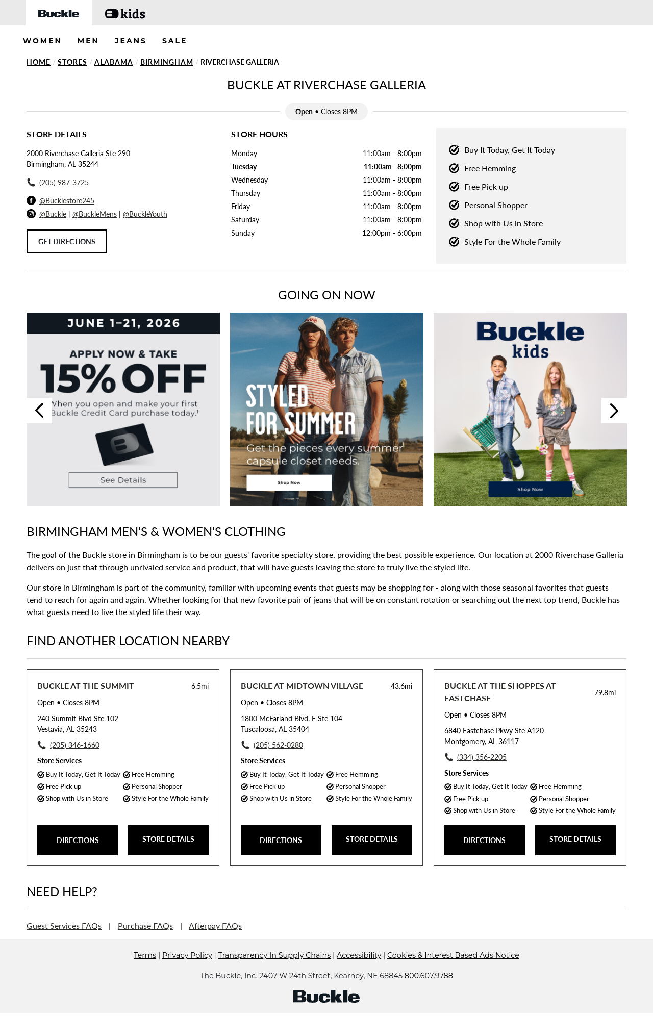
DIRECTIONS (78, 840)
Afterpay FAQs (215, 925)
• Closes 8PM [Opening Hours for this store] (68, 702)
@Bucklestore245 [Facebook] (66, 200)
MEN (88, 40)
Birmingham (166, 62)
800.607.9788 (429, 991)
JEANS (131, 40)
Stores (72, 62)
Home (39, 62)
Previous (39, 410)
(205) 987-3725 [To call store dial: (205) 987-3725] (64, 182)
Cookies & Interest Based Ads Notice (453, 970)
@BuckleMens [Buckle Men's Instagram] (94, 214)
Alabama (113, 62)
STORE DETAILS (168, 839)
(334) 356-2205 (482, 757)
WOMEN (42, 40)
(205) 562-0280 (278, 745)
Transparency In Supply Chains (274, 970)
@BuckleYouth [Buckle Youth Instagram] (145, 214)
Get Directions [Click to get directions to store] (66, 241)
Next (614, 410)
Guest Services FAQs (64, 925)
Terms (145, 970)
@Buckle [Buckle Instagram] (52, 214)
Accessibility (359, 970)
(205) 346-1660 (74, 745)
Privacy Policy (187, 970)
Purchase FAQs (145, 925)
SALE (175, 40)
